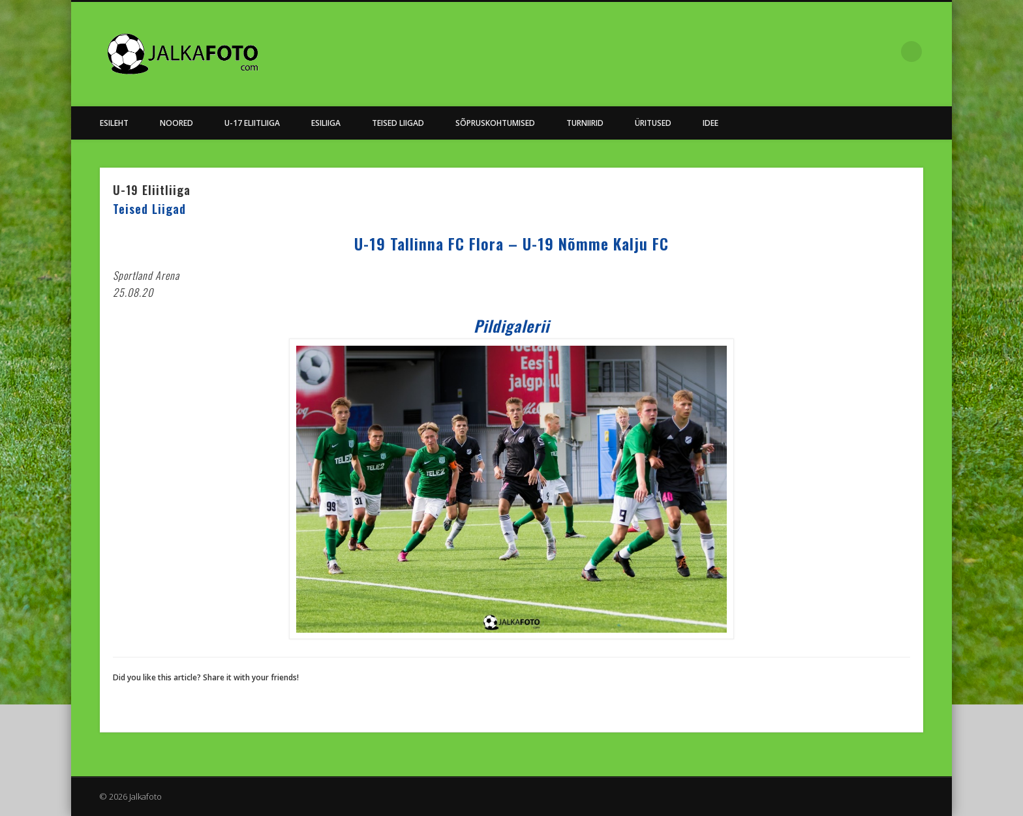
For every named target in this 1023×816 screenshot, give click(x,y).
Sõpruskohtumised (495, 122)
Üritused (653, 122)
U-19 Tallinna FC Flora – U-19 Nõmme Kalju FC (511, 243)
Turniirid (584, 122)
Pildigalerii (511, 325)
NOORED (176, 122)
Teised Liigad (398, 122)
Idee (710, 122)
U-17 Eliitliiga (252, 122)
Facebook (884, 51)
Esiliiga (326, 122)
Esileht (114, 122)
